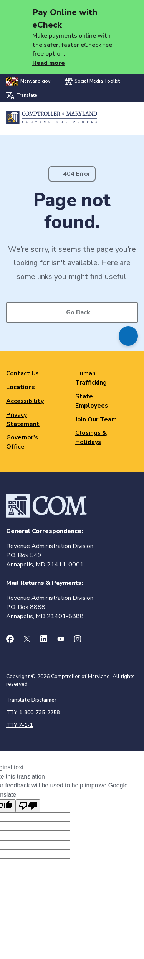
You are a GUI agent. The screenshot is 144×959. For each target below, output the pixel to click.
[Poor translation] (28, 805)
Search (112, 117)
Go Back (78, 312)
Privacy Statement (23, 419)
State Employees (91, 401)
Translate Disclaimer (31, 699)
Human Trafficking (91, 378)
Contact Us (22, 373)
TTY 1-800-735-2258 (33, 712)
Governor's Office (22, 442)
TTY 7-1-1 (19, 725)
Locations (20, 387)
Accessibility (25, 401)
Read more (48, 62)
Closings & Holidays (91, 437)
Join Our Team (96, 419)
